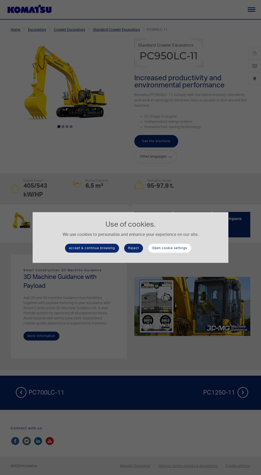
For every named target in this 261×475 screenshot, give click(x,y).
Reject (133, 248)
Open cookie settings (169, 248)
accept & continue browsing (92, 248)
